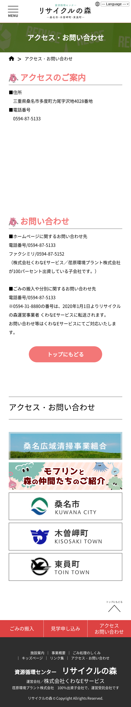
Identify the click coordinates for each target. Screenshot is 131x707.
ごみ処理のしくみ (87, 653)
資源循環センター (65, 672)
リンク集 (57, 658)
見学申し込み (65, 628)
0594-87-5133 (42, 245)
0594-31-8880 (27, 306)
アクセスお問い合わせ (109, 628)
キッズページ (32, 658)
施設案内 (37, 653)
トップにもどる (65, 354)
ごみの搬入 (22, 628)
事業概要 (59, 653)
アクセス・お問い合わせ (52, 407)
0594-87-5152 (50, 253)
